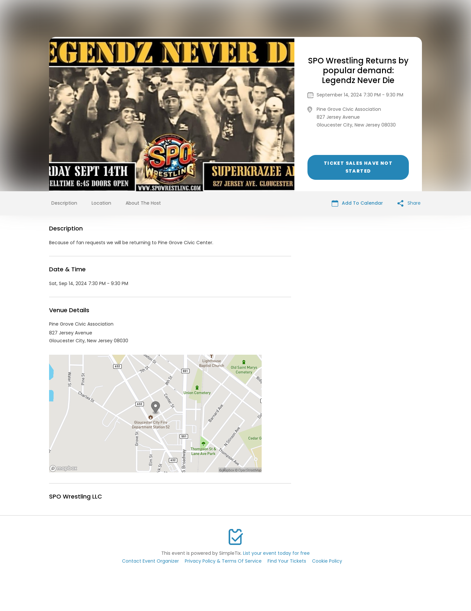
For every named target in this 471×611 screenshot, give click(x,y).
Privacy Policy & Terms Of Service (223, 561)
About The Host (143, 203)
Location (101, 203)
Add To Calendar (357, 203)
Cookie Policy (327, 561)
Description (64, 203)
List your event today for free (276, 553)
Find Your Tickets (287, 561)
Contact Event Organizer (150, 561)
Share (409, 203)
